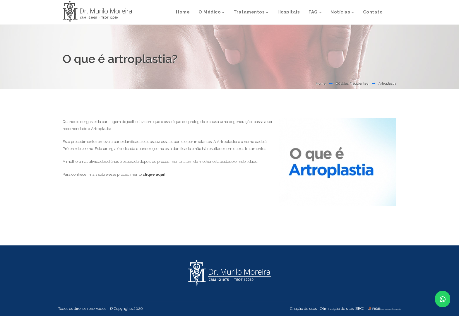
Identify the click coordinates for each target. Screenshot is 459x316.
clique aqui (153, 174)
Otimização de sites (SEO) (342, 308)
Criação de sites (303, 308)
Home (321, 83)
